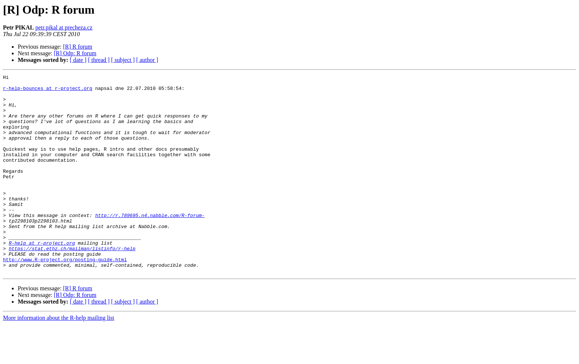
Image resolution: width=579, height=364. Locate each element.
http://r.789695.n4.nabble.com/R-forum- (150, 244)
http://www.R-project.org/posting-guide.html (65, 297)
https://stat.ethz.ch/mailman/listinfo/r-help (72, 283)
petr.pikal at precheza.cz (64, 27)
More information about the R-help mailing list (58, 357)
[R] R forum (77, 46)
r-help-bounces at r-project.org (47, 91)
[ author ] (147, 60)
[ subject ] (123, 60)
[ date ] (78, 60)
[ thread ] (99, 60)
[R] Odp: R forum (75, 53)
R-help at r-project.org (42, 277)
